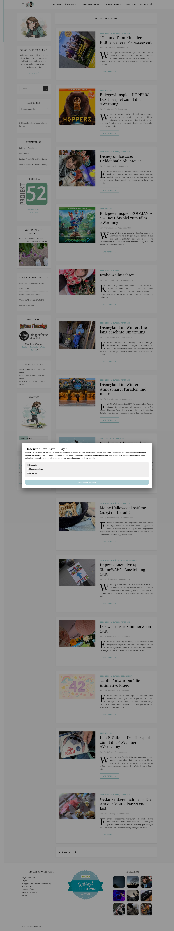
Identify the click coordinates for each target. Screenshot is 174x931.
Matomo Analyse (35, 469)
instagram (32, 473)
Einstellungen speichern (87, 482)
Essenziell (32, 465)
